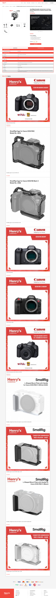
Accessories (7, 6)
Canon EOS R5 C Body (9, 322)
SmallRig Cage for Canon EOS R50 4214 (12, 172)
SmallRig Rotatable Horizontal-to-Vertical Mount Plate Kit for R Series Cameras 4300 (29, 6)
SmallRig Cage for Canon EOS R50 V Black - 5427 (14, 471)
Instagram (18, 593)
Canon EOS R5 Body (9, 272)
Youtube (17, 594)
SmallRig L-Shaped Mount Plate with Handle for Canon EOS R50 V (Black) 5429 (18, 521)
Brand (11, 6)
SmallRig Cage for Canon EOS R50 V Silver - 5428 (14, 571)
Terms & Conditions (32, 594)
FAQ (44, 594)
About (45, 593)
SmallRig (14, 6)
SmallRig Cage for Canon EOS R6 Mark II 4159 (13, 222)
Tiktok (17, 595)
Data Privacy (32, 595)
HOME (3, 6)
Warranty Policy (32, 593)
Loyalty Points (46, 595)
